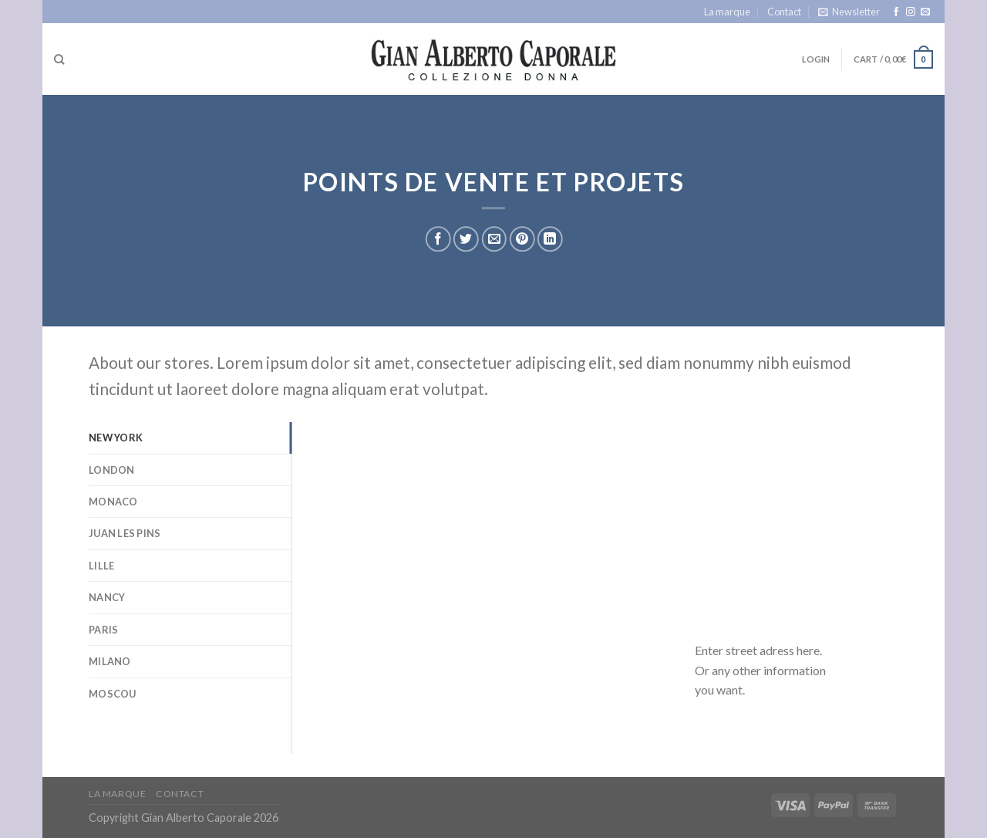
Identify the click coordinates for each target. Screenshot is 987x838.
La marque (727, 11)
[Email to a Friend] (494, 239)
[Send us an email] (925, 12)
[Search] (59, 59)
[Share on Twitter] (466, 239)
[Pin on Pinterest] (521, 239)
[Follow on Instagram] (910, 12)
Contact (784, 11)
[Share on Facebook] (438, 239)
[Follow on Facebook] (896, 12)
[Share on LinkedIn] (550, 239)
